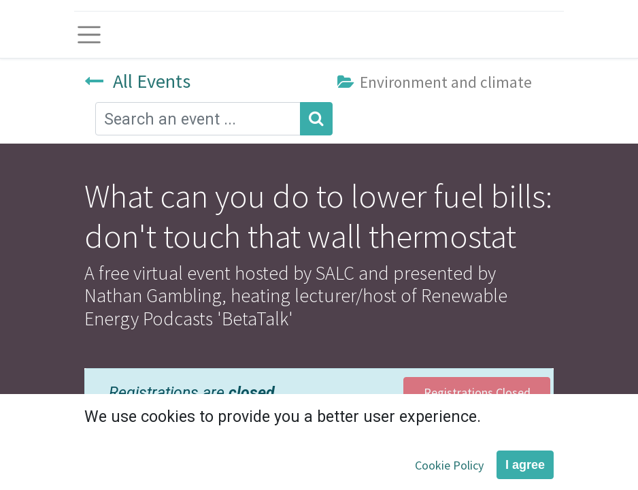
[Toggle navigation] (89, 34)
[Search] (316, 118)
